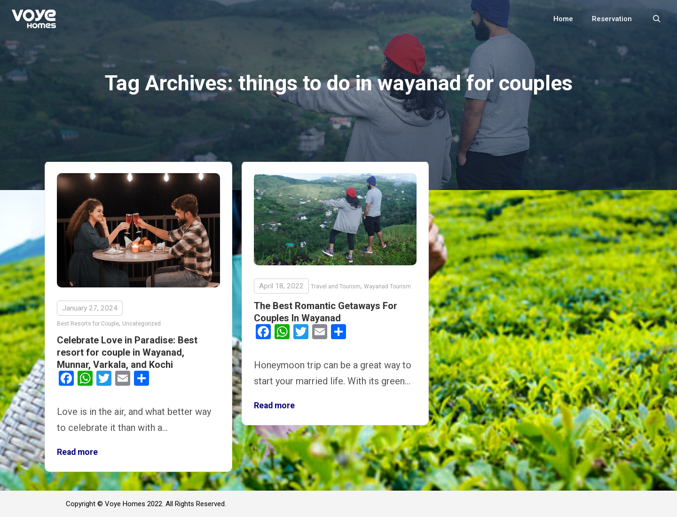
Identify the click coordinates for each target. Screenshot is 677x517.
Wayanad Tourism (387, 286)
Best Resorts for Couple (88, 323)
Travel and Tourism (336, 286)
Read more (77, 452)
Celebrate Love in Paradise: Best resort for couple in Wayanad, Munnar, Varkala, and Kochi (127, 352)
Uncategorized (141, 323)
